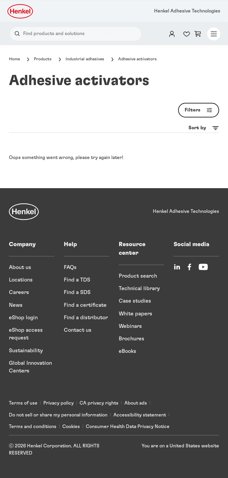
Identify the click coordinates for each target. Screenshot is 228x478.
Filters (200, 110)
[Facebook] (189, 267)
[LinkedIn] (177, 267)
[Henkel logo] (20, 11)
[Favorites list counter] (186, 34)
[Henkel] (24, 211)
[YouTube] (203, 267)
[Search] (18, 33)
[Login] (171, 34)
